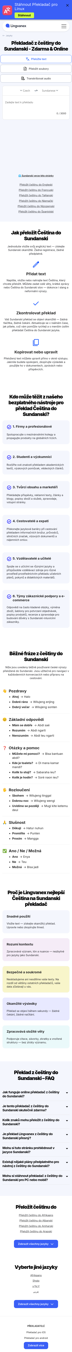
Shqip (36, 1268)
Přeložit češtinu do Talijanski (36, 182)
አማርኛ (36, 1273)
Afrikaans (36, 1262)
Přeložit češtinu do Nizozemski (36, 193)
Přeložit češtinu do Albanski (36, 1208)
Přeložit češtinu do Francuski (36, 177)
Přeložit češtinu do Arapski (36, 1218)
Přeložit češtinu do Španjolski (36, 199)
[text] (36, 104)
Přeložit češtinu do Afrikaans (36, 1202)
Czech (26, 90)
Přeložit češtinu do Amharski (36, 1213)
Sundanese (48, 90)
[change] (36, 91)
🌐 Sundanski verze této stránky (36, 163)
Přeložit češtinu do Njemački (36, 188)
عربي (36, 1279)
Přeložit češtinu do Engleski (35, 172)
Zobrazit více (36, 1332)
